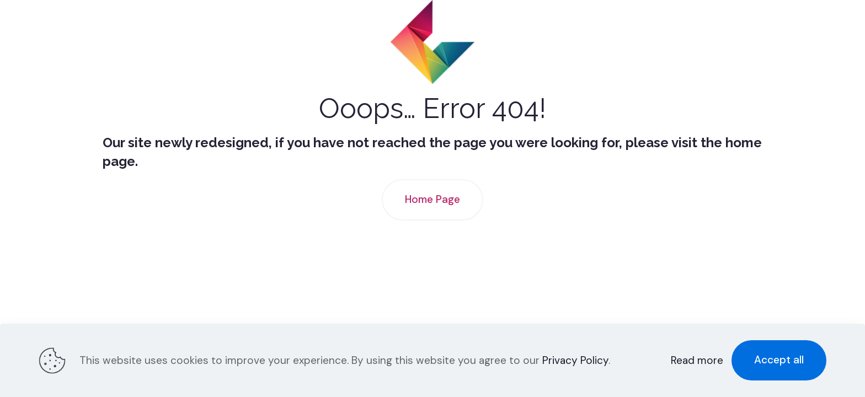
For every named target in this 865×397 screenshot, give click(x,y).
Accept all (779, 360)
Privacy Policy (575, 360)
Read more (697, 360)
